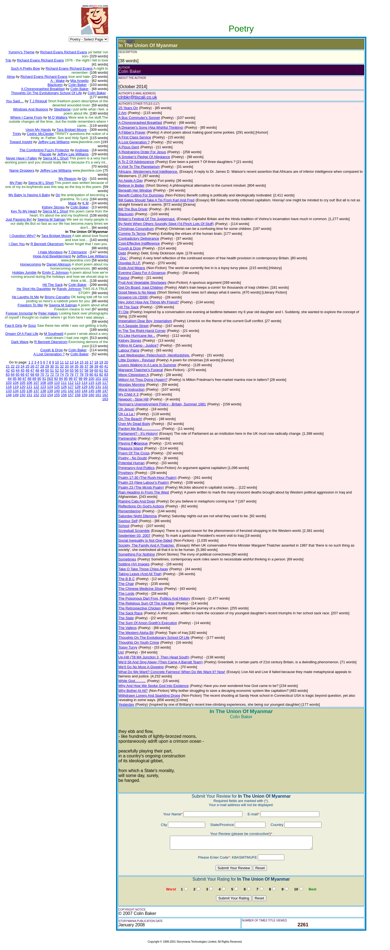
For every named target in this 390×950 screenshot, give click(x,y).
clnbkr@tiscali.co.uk (137, 97)
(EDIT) (131, 41)
